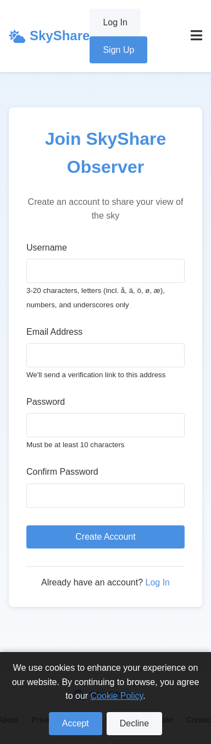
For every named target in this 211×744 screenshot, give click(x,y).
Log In (115, 22)
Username (46, 247)
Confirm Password (62, 471)
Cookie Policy (117, 695)
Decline (134, 723)
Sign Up (118, 50)
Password (45, 401)
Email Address (54, 331)
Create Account (105, 536)
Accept (75, 723)
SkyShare (49, 35)
